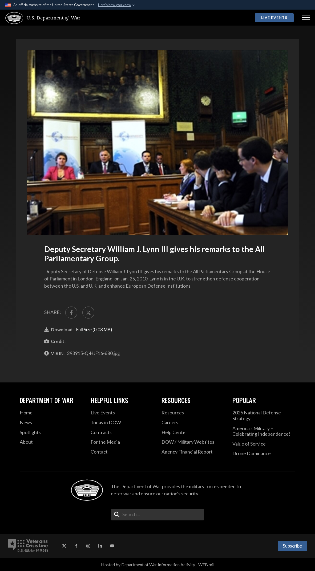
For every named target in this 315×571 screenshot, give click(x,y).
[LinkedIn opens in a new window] (100, 546)
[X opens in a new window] (64, 546)
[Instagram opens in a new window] (88, 546)
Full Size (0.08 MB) (94, 329)
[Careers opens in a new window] (192, 422)
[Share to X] (88, 313)
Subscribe (292, 546)
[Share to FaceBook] (71, 313)
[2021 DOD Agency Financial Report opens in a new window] (192, 452)
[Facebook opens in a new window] (76, 546)
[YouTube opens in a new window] (112, 546)
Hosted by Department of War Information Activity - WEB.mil (157, 564)
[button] (306, 18)
